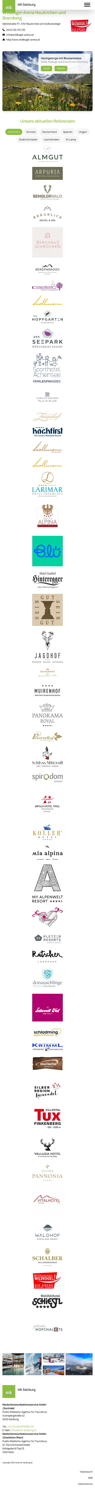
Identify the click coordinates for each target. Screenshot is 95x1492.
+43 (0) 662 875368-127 (21, 1426)
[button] (87, 5)
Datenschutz (85, 1483)
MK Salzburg (26, 4)
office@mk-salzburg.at (23, 1430)
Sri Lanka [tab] (71, 139)
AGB (90, 1477)
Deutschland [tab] (49, 132)
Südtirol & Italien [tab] (28, 139)
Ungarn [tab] (83, 132)
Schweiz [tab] (31, 132)
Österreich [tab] (14, 132)
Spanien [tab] (67, 132)
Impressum (86, 1471)
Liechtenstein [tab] (51, 139)
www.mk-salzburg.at (24, 1462)
